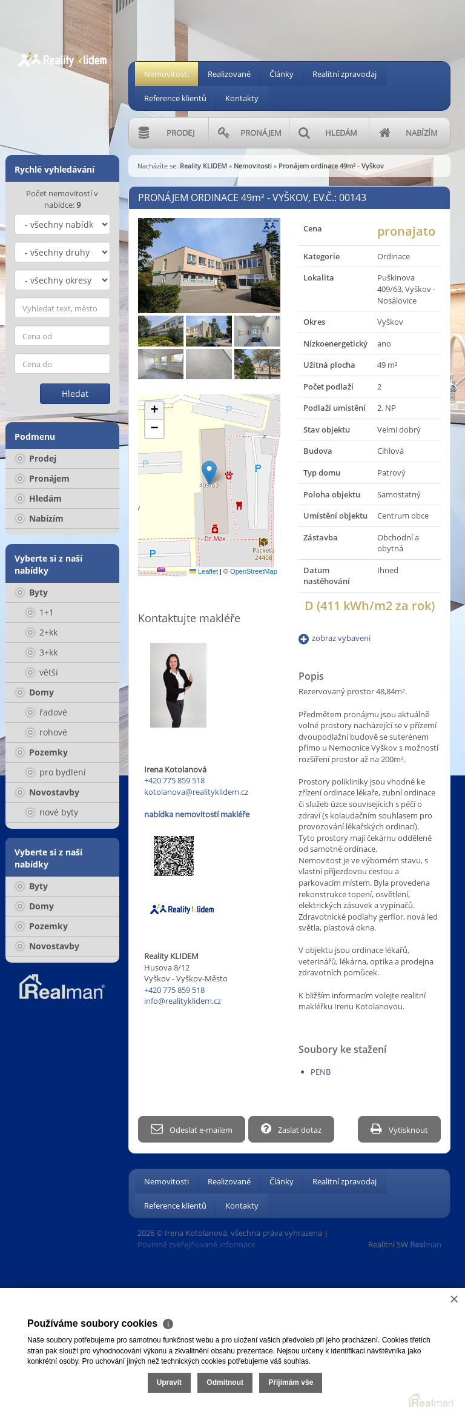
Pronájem (43, 478)
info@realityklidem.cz (182, 1000)
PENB (321, 1071)
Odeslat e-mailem (191, 1129)
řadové (47, 712)
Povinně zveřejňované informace (196, 1242)
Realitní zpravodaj (344, 73)
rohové (47, 732)
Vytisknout (399, 1129)
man (425, 1242)
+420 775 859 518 (174, 780)
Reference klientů (175, 98)
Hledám (39, 498)
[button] (209, 472)
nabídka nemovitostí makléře (196, 814)
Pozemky (42, 752)
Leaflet (204, 571)
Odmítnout (224, 1382)
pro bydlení (56, 772)
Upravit (169, 1382)
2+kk (42, 632)
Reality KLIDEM (203, 165)
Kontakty (242, 98)
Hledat (75, 393)
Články (281, 73)
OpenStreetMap (253, 571)
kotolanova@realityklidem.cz (196, 791)
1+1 (40, 612)
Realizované (229, 73)
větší (42, 672)
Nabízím (40, 518)
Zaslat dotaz (294, 1129)
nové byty (52, 812)
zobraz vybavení (341, 637)
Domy (35, 692)
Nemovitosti (166, 73)
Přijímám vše (290, 1382)
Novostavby (47, 792)
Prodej (36, 458)
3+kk (42, 652)
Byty (32, 592)
